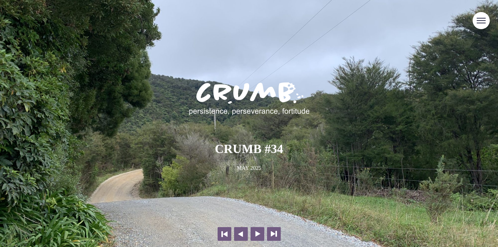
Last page (274, 234)
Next (257, 234)
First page (224, 234)
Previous (241, 234)
